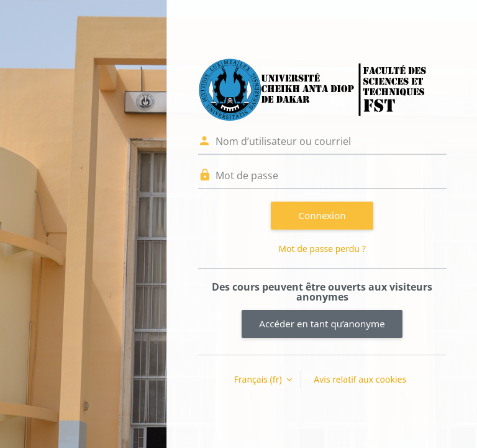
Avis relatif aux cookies (360, 379)
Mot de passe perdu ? (321, 248)
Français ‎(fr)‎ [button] (259, 379)
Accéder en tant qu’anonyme (321, 323)
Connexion (322, 215)
